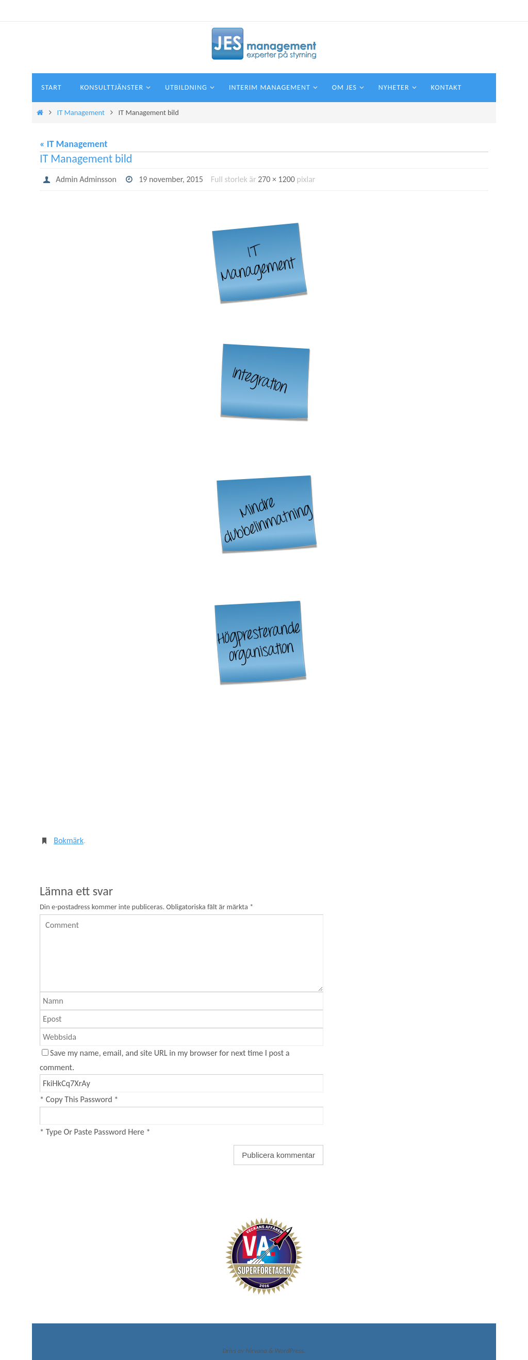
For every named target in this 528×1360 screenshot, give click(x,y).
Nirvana (256, 1350)
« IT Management (74, 144)
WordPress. (290, 1350)
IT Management (81, 112)
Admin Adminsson (86, 179)
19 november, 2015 (171, 179)
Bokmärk (69, 840)
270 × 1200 (276, 179)
